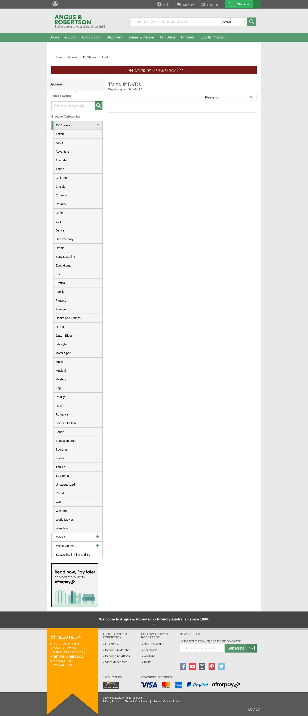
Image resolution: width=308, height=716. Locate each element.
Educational (63, 265)
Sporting (61, 449)
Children (61, 178)
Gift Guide (168, 37)
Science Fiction (66, 423)
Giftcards (188, 37)
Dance (60, 230)
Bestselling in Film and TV (73, 554)
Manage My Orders (69, 648)
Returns (209, 4)
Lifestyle (61, 344)
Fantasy (61, 300)
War (58, 502)
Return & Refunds (68, 656)
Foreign (61, 309)
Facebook (150, 650)
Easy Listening (65, 256)
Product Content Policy (167, 701)
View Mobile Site (116, 662)
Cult (58, 221)
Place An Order (66, 643)
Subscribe (241, 648)
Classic (60, 186)
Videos (72, 57)
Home (58, 57)
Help (163, 4)
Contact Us (62, 665)
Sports (60, 458)
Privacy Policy (111, 701)
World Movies (65, 519)
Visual (60, 493)
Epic (58, 274)
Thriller (60, 467)
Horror (60, 327)
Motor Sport (63, 353)
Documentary (64, 239)
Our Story (111, 644)
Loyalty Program (213, 37)
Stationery (114, 37)
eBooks (70, 37)
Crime (60, 213)
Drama (60, 248)
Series (60, 432)
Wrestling (62, 528)
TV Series (62, 475)
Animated (62, 160)
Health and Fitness (68, 318)
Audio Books (91, 37)
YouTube (149, 656)
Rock (59, 405)
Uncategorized (65, 484)
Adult (105, 57)
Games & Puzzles (141, 37)
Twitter (148, 662)
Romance (62, 414)
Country (61, 204)
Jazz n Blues (64, 335)
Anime (60, 169)
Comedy (61, 195)
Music (60, 362)
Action (60, 134)
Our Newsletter (154, 644)
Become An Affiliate (118, 656)
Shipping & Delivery (69, 652)
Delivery (185, 4)
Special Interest (66, 440)
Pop (58, 388)
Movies (60, 537)
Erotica (60, 283)
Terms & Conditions (136, 701)
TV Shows (89, 57)
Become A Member (117, 650)
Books (54, 37)
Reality (60, 397)
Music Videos (65, 546)
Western (61, 511)
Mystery (61, 379)
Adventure (62, 151)
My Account (63, 661)
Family (60, 291)
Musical (61, 370)
